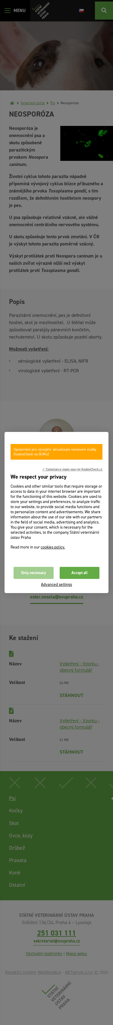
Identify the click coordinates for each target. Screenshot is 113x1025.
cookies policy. (53, 547)
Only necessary (33, 572)
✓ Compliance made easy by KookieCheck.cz (72, 469)
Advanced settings (56, 584)
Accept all (79, 572)
